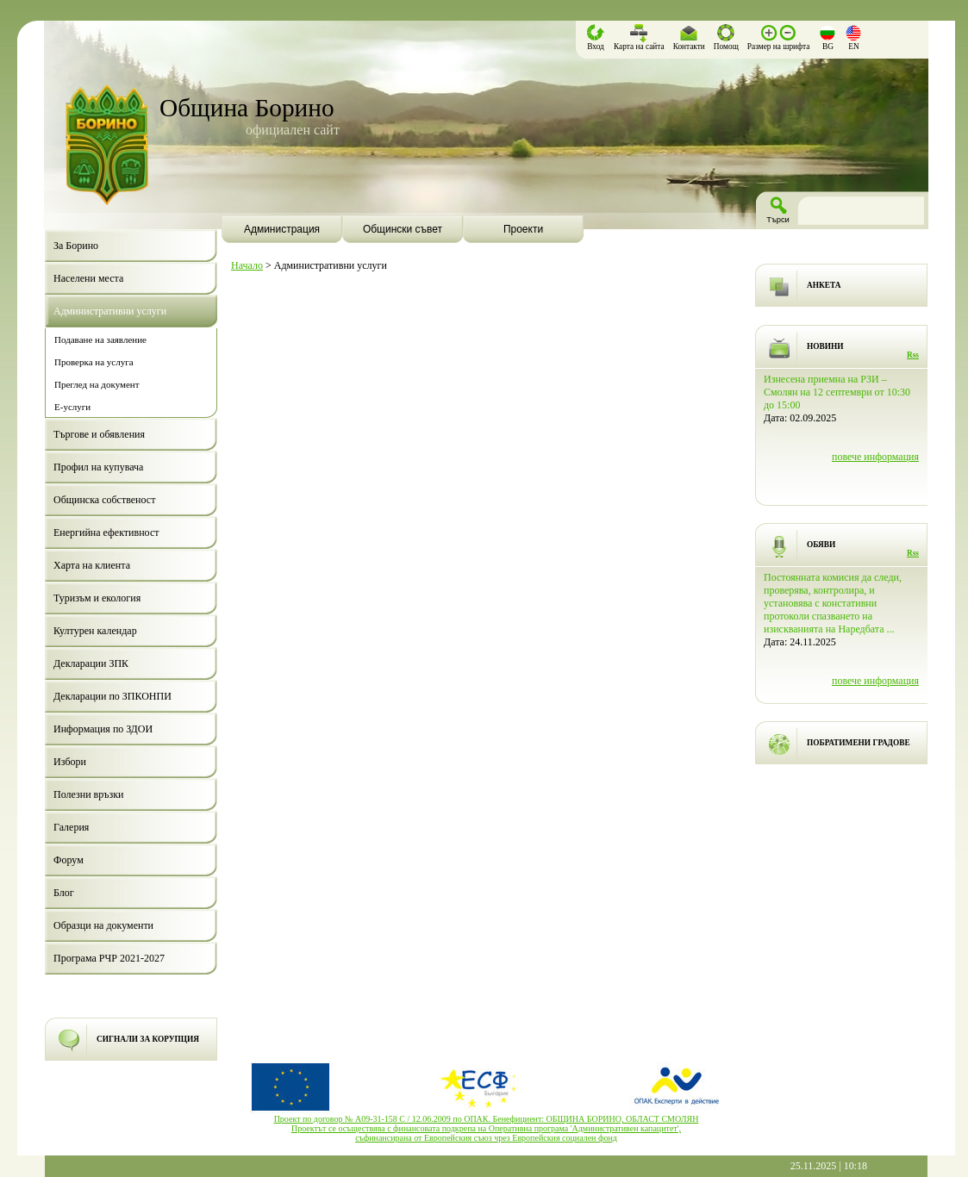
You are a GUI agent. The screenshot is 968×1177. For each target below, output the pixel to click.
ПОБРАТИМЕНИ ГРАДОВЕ (858, 742)
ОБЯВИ (821, 544)
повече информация (875, 457)
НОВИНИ (825, 346)
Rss (913, 355)
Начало (247, 265)
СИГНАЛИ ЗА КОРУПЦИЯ (148, 1039)
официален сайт (293, 129)
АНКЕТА (823, 285)
